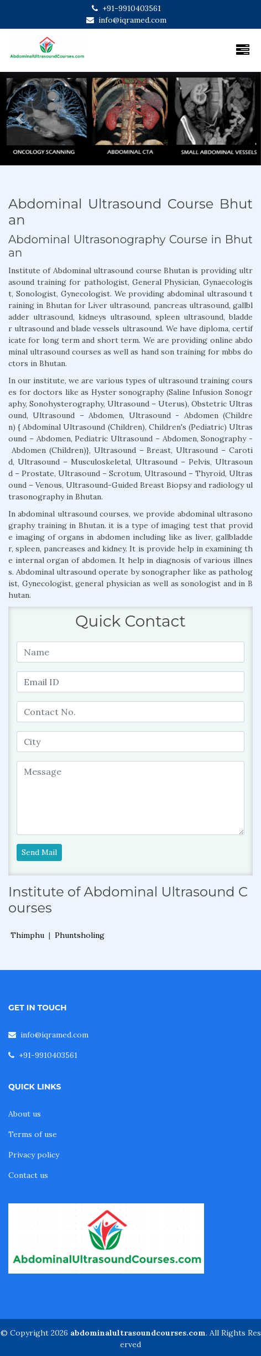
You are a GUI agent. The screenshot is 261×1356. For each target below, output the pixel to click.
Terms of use (32, 1134)
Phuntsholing (80, 935)
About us (24, 1114)
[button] (19, 118)
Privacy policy (33, 1155)
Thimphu (27, 935)
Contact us (28, 1175)
